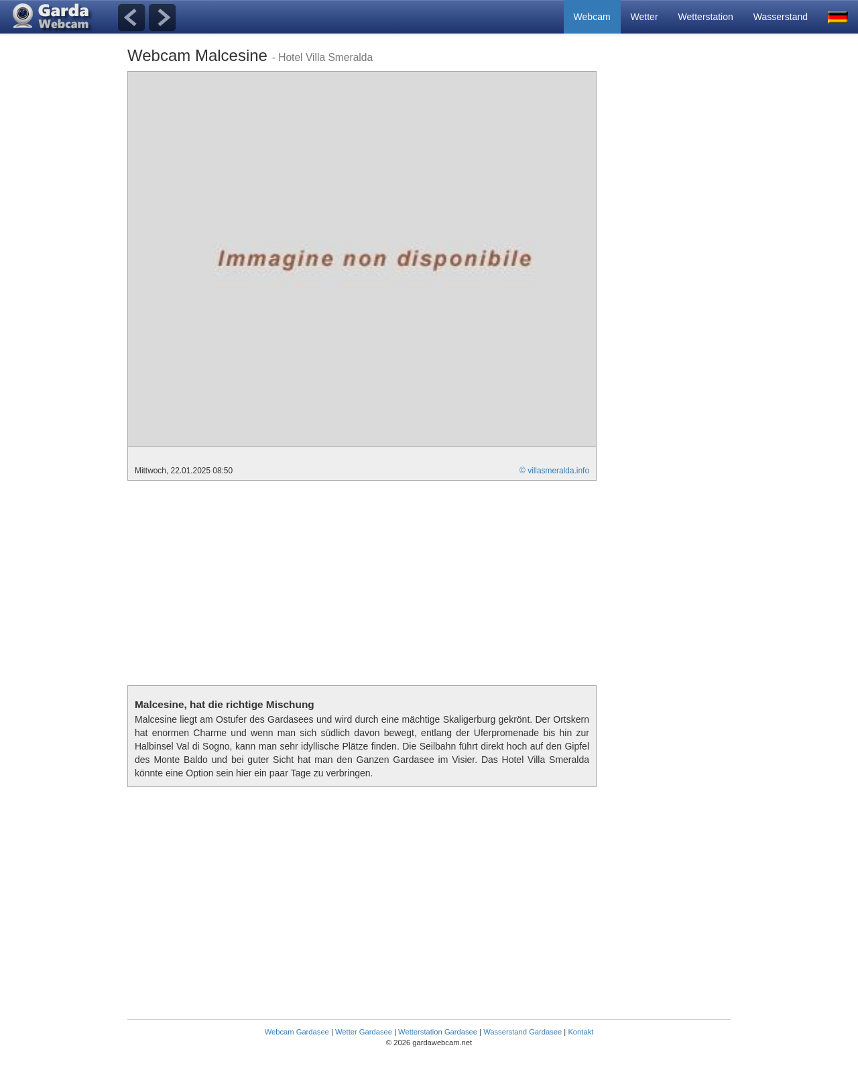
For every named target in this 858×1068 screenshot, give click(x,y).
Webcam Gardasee (297, 1032)
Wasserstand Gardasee (522, 1032)
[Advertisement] (677, 272)
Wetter (644, 16)
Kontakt (580, 1032)
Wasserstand (780, 16)
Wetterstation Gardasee (437, 1032)
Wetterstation (705, 16)
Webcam (592, 16)
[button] (838, 17)
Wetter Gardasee (363, 1032)
